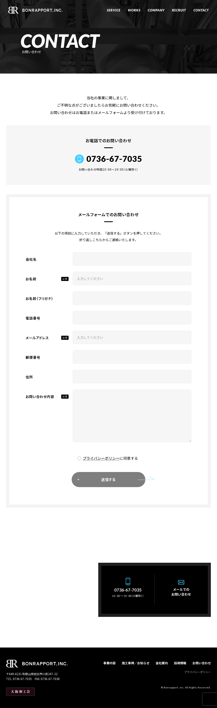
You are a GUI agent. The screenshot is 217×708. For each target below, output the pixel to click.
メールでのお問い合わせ (181, 592)
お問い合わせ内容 (40, 396)
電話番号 (33, 318)
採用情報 (180, 663)
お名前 (31, 278)
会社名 (31, 259)
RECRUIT (179, 10)
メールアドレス (37, 337)
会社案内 (162, 663)
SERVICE (113, 10)
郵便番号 (33, 357)
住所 (29, 376)
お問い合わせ (201, 663)
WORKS (134, 10)
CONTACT (201, 10)
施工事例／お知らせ (135, 663)
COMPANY (156, 10)
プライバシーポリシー (101, 458)
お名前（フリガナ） (39, 298)
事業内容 (109, 663)
